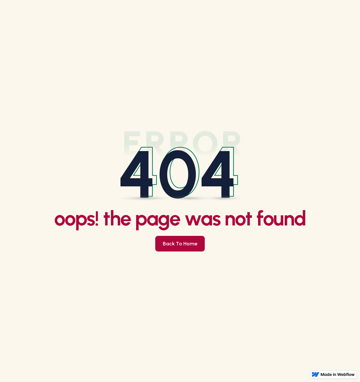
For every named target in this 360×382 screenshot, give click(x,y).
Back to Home (180, 243)
